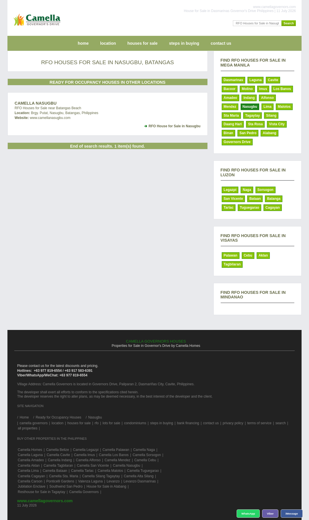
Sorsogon (266, 190)
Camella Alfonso (88, 460)
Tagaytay (252, 116)
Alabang (269, 133)
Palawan (230, 255)
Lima (268, 107)
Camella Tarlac (82, 471)
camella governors (33, 423)
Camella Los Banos (114, 455)
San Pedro (247, 133)
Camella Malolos (110, 471)
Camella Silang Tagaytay (101, 476)
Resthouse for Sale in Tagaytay (41, 492)
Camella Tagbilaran (58, 466)
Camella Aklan (29, 466)
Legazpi (230, 190)
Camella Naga (144, 450)
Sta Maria (231, 116)
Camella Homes (30, 450)
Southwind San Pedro (66, 486)
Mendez (230, 107)
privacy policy (233, 423)
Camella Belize (57, 450)
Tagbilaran (232, 264)
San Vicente (233, 199)
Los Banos (282, 89)
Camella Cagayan (31, 476)
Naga (247, 190)
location (108, 43)
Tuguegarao (249, 208)
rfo (97, 423)
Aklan (263, 255)
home (83, 43)
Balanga (273, 199)
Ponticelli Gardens (60, 481)
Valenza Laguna (90, 481)
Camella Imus (84, 455)
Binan (228, 133)
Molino (247, 89)
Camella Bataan (55, 471)
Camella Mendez (117, 460)
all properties (27, 428)
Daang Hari (233, 124)
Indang (249, 98)
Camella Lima (28, 471)
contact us (221, 43)
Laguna (255, 80)
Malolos (284, 107)
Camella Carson (30, 481)
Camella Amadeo (31, 460)
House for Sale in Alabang (106, 486)
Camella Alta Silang (139, 476)
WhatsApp (248, 513)
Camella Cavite (58, 455)
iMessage (292, 513)
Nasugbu (250, 107)
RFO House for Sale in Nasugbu (174, 126)
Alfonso (267, 98)
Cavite (273, 80)
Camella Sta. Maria (63, 476)
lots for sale (111, 423)
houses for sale (142, 43)
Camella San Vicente (93, 466)
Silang (271, 116)
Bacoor (229, 89)
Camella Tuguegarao (143, 471)
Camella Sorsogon (146, 455)
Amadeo (230, 98)
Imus (263, 89)
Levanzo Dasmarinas (140, 481)
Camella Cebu (145, 460)
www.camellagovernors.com (45, 501)
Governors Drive (237, 142)
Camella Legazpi (85, 450)
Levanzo (113, 481)
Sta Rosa (255, 124)
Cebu (248, 255)
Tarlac (228, 208)
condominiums (135, 423)
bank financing (188, 423)
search (281, 423)
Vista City (276, 124)
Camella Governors (84, 492)
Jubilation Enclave (31, 486)
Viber (270, 513)
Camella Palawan (115, 450)
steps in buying (184, 43)
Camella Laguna (30, 455)
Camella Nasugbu (36, 103)
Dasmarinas (233, 80)
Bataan (255, 199)
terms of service (259, 423)
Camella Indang (60, 460)
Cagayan (273, 208)
